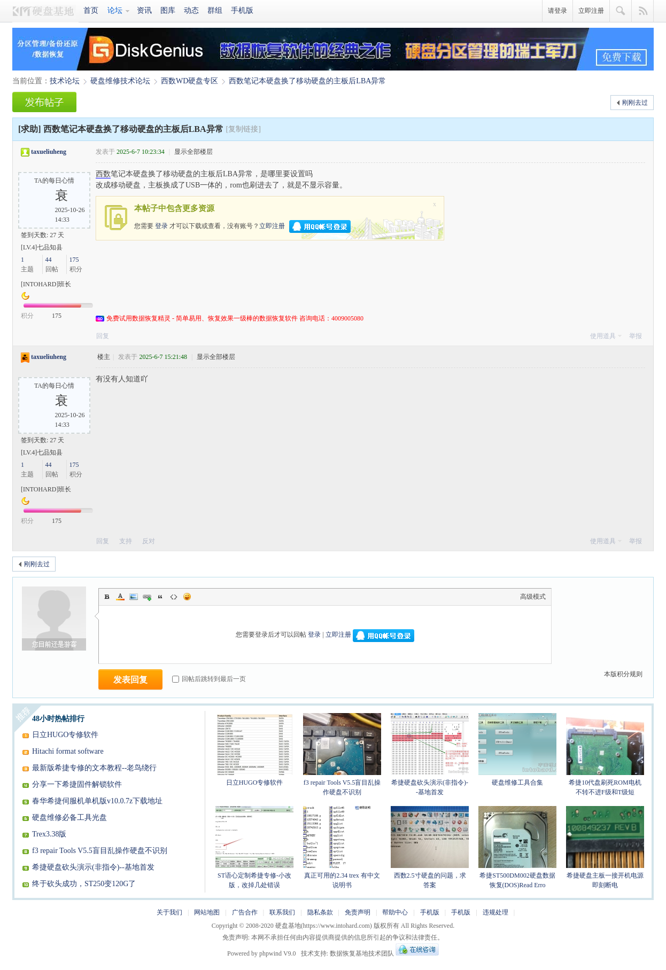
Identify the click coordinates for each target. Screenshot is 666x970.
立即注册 (591, 10)
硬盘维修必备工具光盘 (69, 817)
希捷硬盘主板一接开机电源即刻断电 (605, 847)
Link (147, 596)
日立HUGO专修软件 (65, 735)
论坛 (114, 10)
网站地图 (207, 912)
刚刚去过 (635, 102)
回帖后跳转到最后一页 (209, 679)
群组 (214, 10)
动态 (191, 10)
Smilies (187, 596)
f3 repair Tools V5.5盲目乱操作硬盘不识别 (99, 851)
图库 (167, 10)
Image (133, 596)
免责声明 (357, 912)
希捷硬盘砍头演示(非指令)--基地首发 (93, 867)
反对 (148, 541)
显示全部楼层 (193, 151)
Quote (160, 596)
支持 (126, 541)
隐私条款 (320, 912)
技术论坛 (65, 81)
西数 (103, 174)
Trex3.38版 (49, 834)
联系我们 (282, 912)
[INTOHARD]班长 (46, 284)
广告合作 (245, 912)
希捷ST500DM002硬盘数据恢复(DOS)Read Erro (517, 847)
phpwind (270, 953)
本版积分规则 (623, 674)
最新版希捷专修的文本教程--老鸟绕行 (94, 768)
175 (74, 259)
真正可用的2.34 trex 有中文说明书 (342, 847)
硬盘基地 (45, 11)
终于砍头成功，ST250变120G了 (84, 884)
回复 (102, 336)
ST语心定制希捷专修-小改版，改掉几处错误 (254, 847)
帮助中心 (395, 912)
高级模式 (533, 596)
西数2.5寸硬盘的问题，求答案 (430, 847)
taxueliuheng (48, 151)
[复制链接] (243, 129)
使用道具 (603, 336)
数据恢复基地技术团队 (362, 953)
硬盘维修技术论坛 (120, 81)
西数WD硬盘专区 (189, 81)
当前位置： (31, 81)
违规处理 (495, 912)
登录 (161, 225)
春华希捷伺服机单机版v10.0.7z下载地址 (97, 801)
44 (48, 259)
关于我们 (169, 912)
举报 (635, 336)
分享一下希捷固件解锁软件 (77, 784)
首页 (90, 10)
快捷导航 (643, 11)
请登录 (557, 10)
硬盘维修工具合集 (517, 749)
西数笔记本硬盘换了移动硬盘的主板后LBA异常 (307, 81)
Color (120, 596)
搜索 (621, 11)
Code (173, 596)
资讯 (144, 10)
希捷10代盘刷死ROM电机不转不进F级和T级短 (605, 754)
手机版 (242, 10)
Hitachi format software (68, 751)
